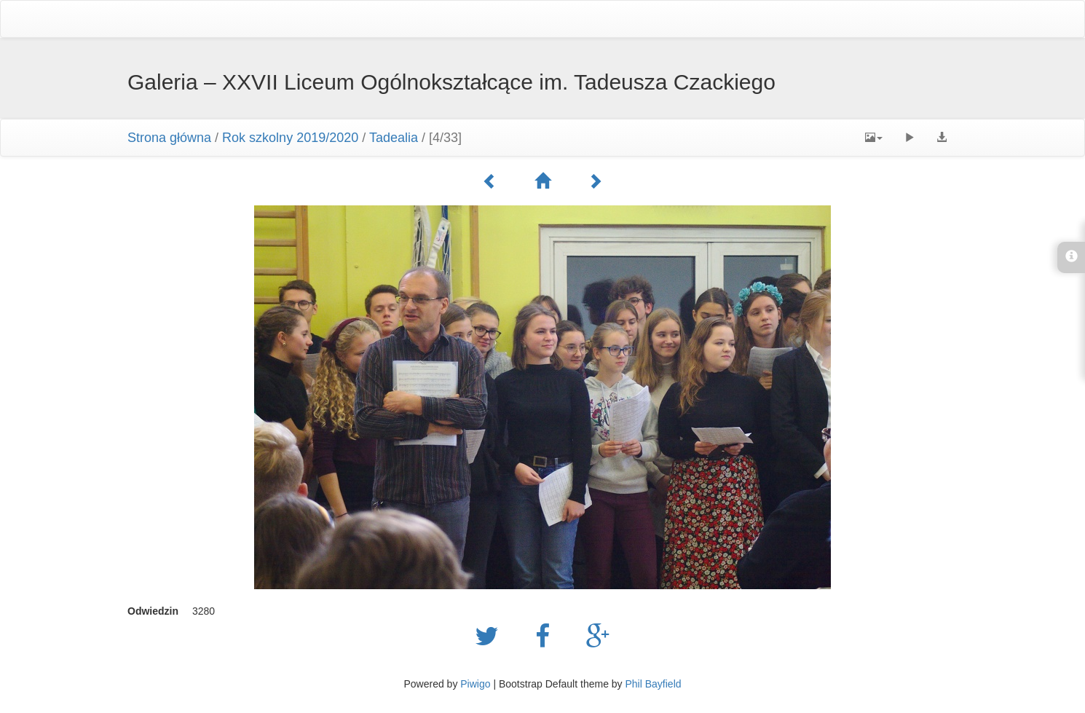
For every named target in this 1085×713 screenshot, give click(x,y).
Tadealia (393, 137)
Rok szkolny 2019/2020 (290, 137)
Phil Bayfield (653, 684)
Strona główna (169, 137)
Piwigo (475, 684)
